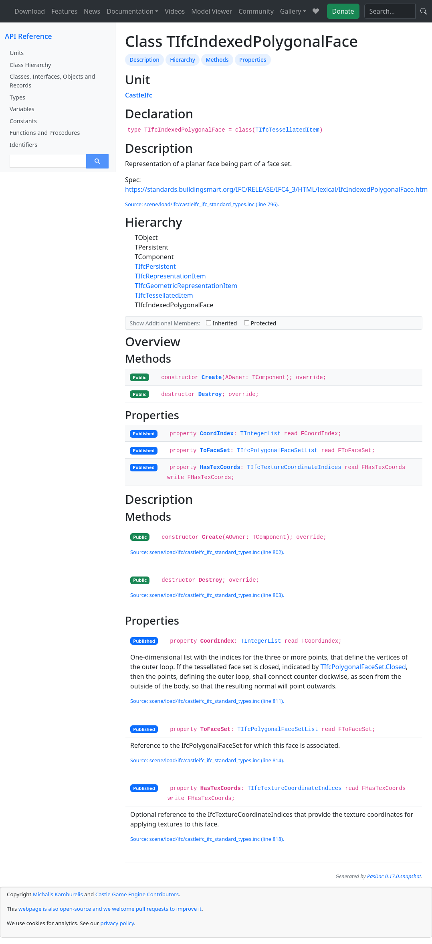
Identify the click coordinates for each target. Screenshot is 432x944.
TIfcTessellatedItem (287, 130)
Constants (23, 121)
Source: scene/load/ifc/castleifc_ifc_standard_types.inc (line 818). (207, 838)
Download (29, 11)
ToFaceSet (215, 450)
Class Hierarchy (30, 65)
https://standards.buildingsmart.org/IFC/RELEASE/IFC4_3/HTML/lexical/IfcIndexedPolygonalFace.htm (276, 189)
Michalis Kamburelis (58, 894)
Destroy (210, 394)
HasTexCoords (220, 467)
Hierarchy (182, 59)
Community (256, 11)
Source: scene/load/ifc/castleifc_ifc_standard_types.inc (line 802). (207, 552)
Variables (22, 109)
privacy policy (117, 923)
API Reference (28, 36)
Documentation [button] (130, 11)
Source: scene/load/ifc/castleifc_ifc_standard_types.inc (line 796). (202, 204)
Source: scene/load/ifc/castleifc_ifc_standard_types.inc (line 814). (207, 760)
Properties (252, 59)
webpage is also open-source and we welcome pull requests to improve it (110, 908)
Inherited (221, 323)
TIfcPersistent (155, 266)
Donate (343, 11)
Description (144, 59)
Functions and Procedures (45, 132)
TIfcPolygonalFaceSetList (277, 450)
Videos (175, 11)
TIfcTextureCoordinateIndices (294, 467)
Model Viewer (211, 11)
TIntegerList (260, 433)
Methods (217, 59)
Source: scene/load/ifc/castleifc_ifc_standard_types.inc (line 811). (207, 700)
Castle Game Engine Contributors (137, 894)
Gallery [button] (290, 11)
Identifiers (23, 144)
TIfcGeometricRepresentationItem (186, 285)
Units (17, 53)
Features (64, 11)
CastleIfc (138, 95)
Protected (260, 323)
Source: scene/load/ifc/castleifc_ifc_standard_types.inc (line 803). (207, 595)
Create (212, 377)
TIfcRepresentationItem (170, 276)
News (92, 11)
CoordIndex (217, 433)
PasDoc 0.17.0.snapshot (394, 876)
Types (17, 97)
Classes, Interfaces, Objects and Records (52, 81)
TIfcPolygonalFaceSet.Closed (363, 666)
